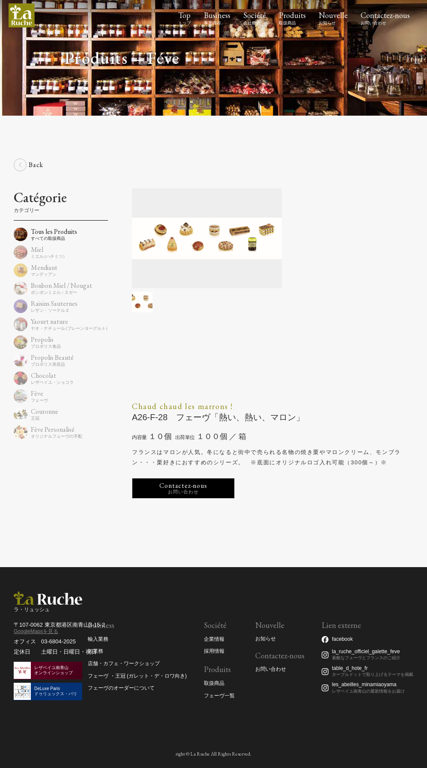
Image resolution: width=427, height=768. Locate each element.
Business (217, 15)
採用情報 (214, 651)
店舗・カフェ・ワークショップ (124, 663)
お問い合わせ (270, 669)
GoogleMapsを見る (36, 631)
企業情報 (214, 639)
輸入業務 (98, 639)
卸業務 (95, 651)
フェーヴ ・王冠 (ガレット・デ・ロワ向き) (137, 676)
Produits (292, 15)
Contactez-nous (385, 15)
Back (36, 164)
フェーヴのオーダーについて (121, 688)
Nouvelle (333, 15)
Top (184, 15)
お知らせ (265, 639)
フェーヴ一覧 (219, 696)
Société (254, 15)
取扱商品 (214, 683)
